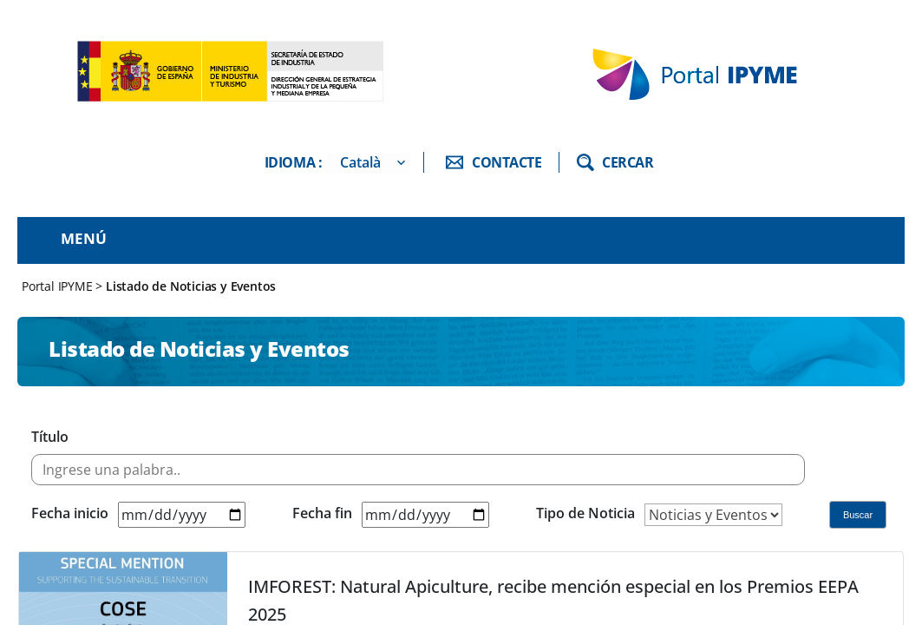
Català (360, 162)
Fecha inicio (69, 513)
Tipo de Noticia (585, 513)
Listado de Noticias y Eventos (191, 286)
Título (50, 436)
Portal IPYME (58, 286)
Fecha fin (322, 513)
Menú (84, 238)
